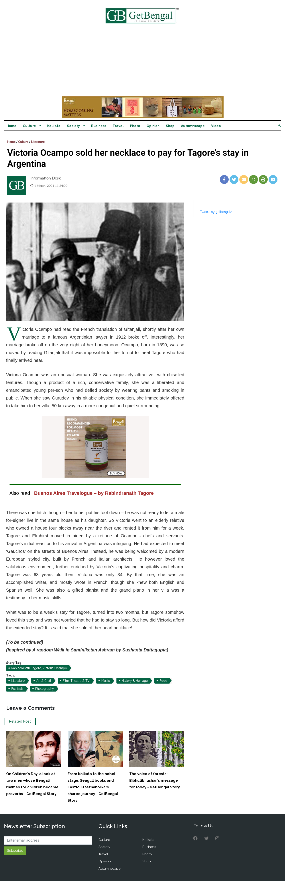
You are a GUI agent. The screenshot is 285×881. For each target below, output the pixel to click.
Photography (44, 688)
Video (216, 126)
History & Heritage (135, 680)
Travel (118, 126)
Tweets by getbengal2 (216, 212)
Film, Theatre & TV (76, 680)
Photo (135, 126)
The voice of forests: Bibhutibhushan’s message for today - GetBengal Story (154, 780)
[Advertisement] (143, 63)
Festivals (17, 688)
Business (98, 126)
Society (73, 126)
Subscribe (15, 850)
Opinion (153, 126)
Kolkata (54, 126)
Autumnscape (193, 126)
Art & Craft (43, 680)
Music (105, 680)
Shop (170, 126)
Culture (29, 126)
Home (11, 126)
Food (163, 680)
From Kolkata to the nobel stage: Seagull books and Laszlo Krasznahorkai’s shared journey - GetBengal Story (93, 787)
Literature (38, 142)
